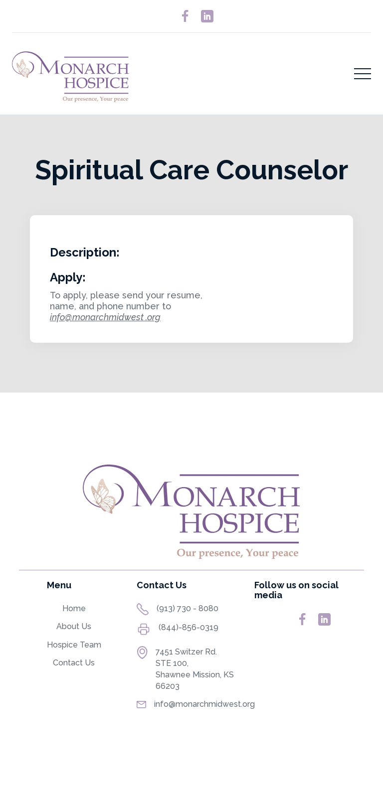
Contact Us (74, 662)
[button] (362, 73)
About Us (73, 626)
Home (74, 608)
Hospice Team (74, 645)
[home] (70, 74)
